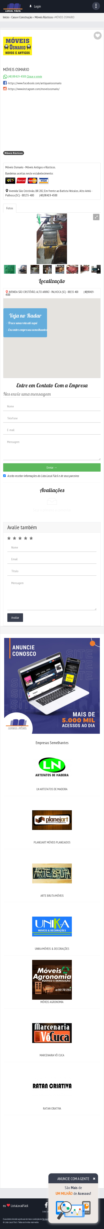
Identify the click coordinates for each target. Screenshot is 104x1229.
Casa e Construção (21, 17)
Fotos (9, 208)
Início (6, 17)
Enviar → (52, 467)
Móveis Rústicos (44, 17)
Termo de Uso (47, 1219)
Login (35, 6)
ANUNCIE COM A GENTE (73, 1178)
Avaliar (15, 617)
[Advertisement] (52, 121)
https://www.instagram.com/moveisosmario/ (34, 89)
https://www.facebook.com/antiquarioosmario (35, 83)
